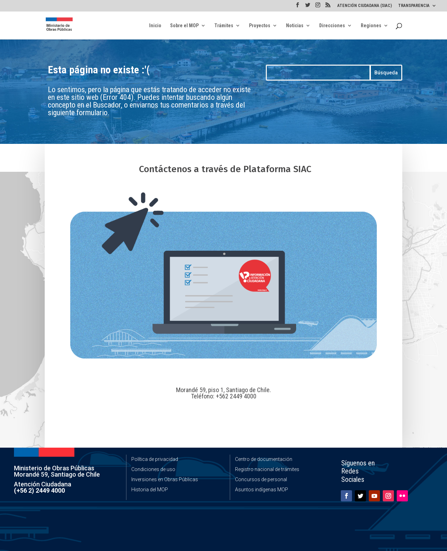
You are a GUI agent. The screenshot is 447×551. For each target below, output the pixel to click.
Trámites (223, 25)
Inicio (155, 25)
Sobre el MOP (184, 25)
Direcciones (332, 25)
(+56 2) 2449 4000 (39, 490)
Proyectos (259, 25)
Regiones (371, 25)
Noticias (294, 25)
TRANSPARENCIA (414, 5)
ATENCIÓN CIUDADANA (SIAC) (364, 5)
